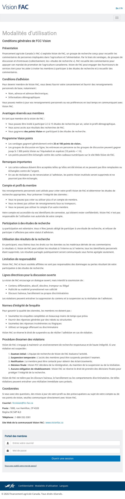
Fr (122, 8)
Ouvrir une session (63, 458)
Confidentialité (25, 485)
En (117, 8)
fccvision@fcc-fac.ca (23, 402)
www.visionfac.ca (54, 422)
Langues (63, 485)
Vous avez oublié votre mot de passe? (21, 465)
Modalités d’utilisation (46, 485)
